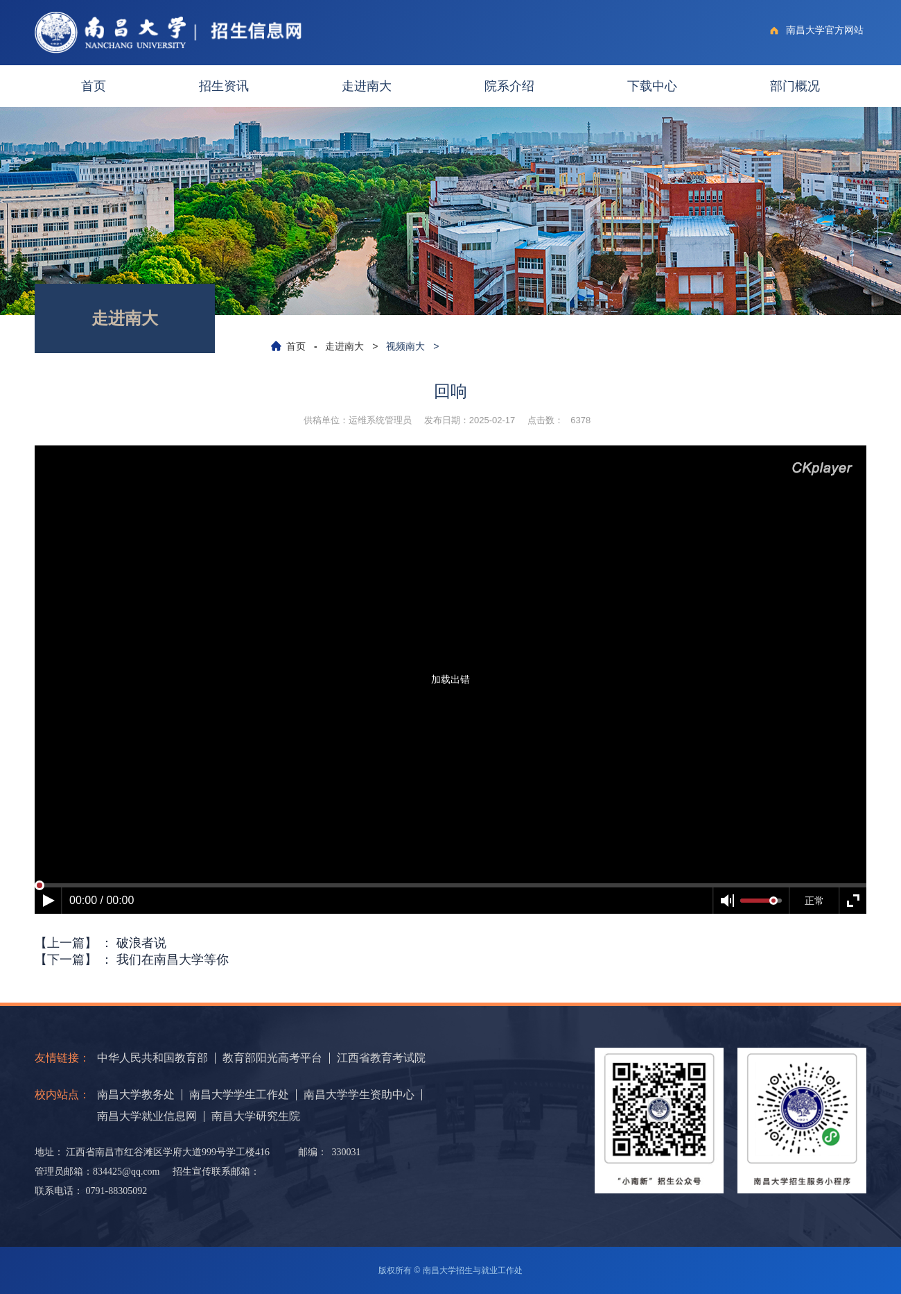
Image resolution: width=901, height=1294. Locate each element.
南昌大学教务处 (136, 1094)
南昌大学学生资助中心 (359, 1094)
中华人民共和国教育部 (152, 1058)
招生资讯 (224, 86)
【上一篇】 (100, 943)
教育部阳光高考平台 (272, 1058)
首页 (93, 86)
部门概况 (795, 86)
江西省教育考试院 (381, 1058)
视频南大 (405, 346)
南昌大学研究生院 (255, 1116)
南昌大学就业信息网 (147, 1116)
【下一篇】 (132, 960)
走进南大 (367, 86)
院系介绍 (509, 86)
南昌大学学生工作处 (239, 1094)
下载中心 (652, 86)
